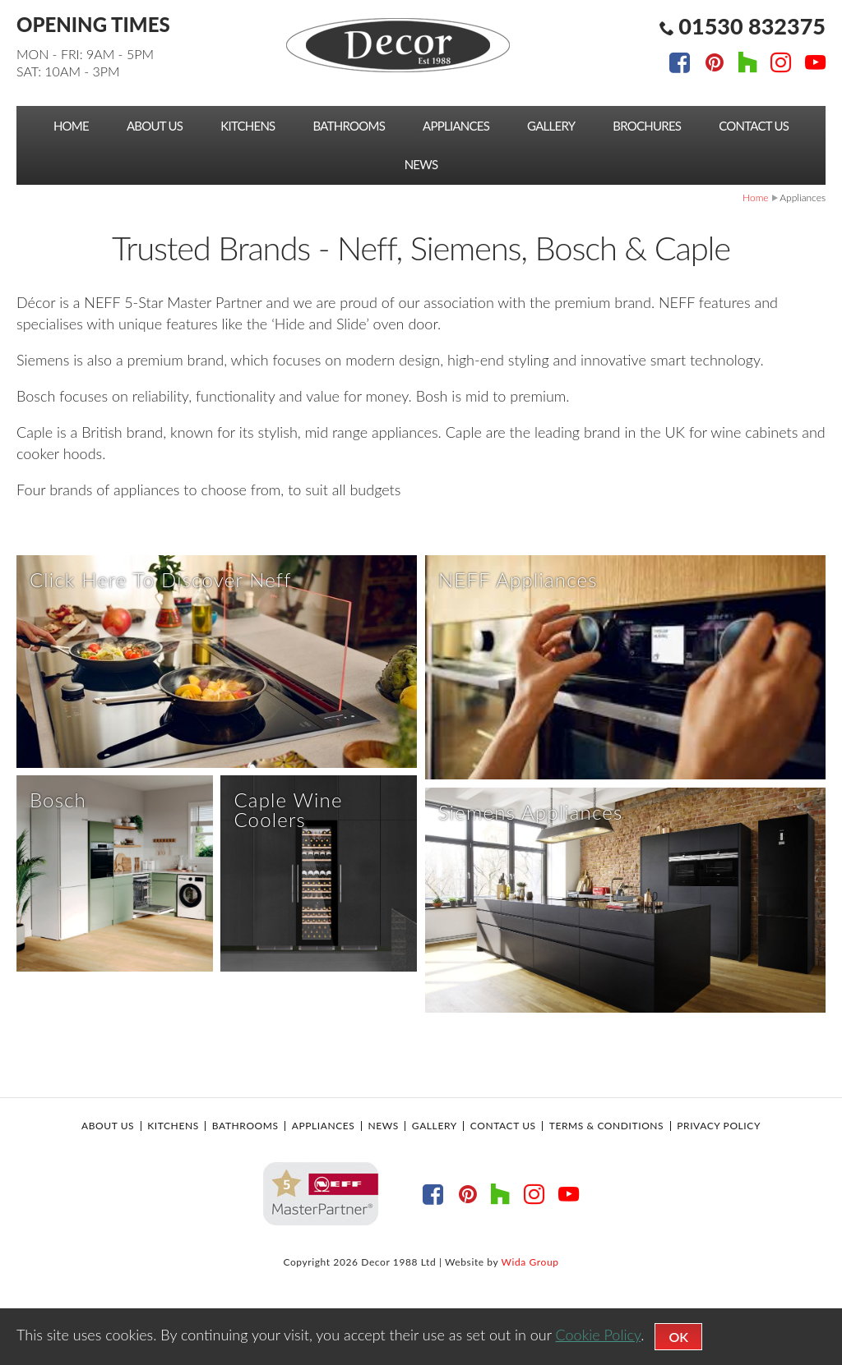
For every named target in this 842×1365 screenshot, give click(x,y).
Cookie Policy (598, 1335)
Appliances (456, 125)
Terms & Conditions (606, 1207)
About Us (155, 125)
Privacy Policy (719, 1207)
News (421, 164)
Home (71, 125)
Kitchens (247, 125)
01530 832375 (752, 25)
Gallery (551, 125)
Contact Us (754, 125)
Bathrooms (349, 125)
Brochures (647, 125)
